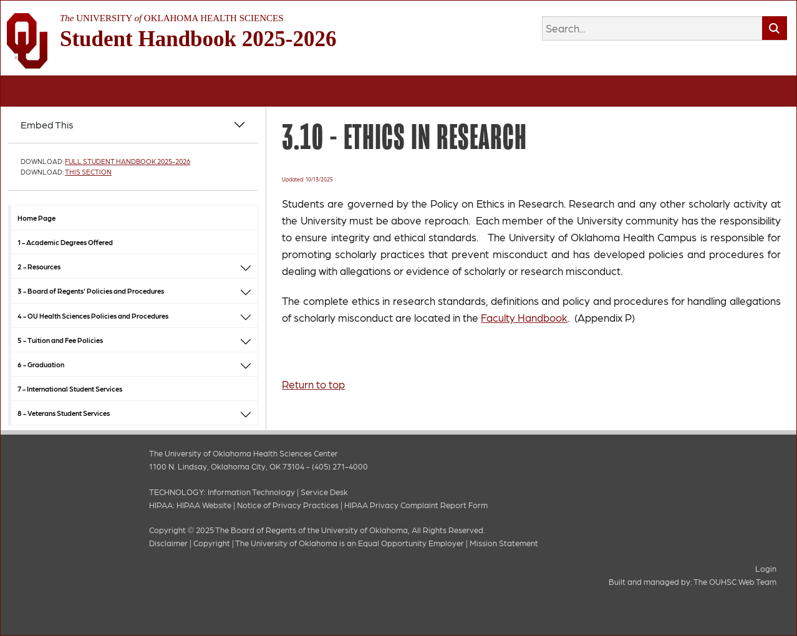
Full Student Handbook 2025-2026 (127, 161)
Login (765, 568)
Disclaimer (168, 542)
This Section (88, 172)
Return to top (313, 384)
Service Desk (324, 491)
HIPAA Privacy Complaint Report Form (416, 504)
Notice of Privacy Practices (288, 504)
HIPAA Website (203, 504)
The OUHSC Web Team (734, 581)
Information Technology (251, 491)
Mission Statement (504, 542)
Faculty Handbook (524, 317)
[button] (245, 266)
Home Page (36, 217)
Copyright (211, 542)
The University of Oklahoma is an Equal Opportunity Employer (349, 542)
